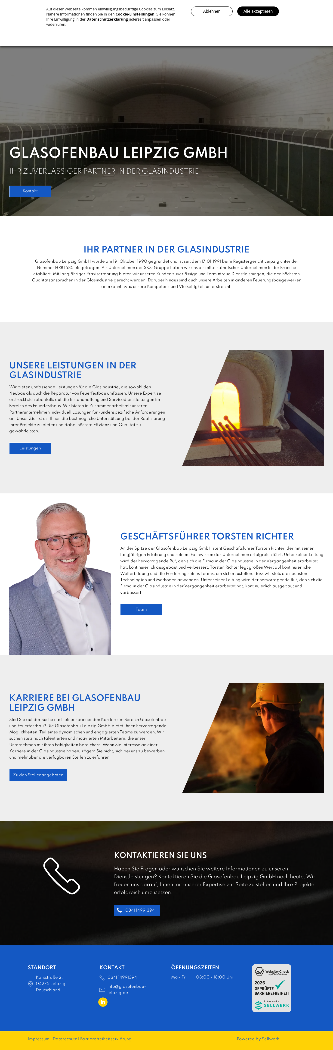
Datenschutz (65, 1039)
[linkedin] (103, 1002)
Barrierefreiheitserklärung (106, 1039)
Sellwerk (270, 1039)
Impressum (38, 1039)
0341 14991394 (122, 977)
